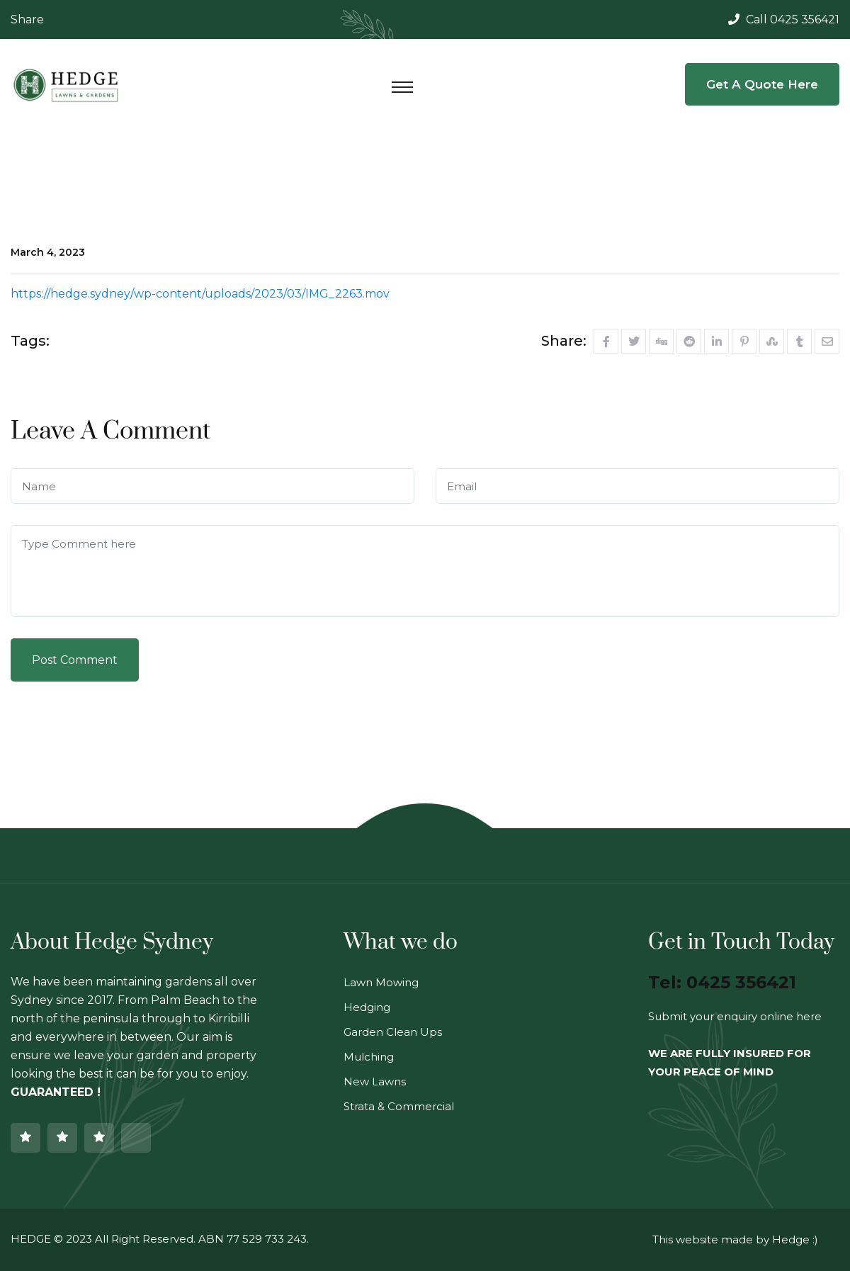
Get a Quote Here (762, 84)
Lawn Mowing (381, 982)
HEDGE (31, 1238)
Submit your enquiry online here (735, 1016)
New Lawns (375, 1081)
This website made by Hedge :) (735, 1239)
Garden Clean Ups (393, 1032)
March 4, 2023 (48, 252)
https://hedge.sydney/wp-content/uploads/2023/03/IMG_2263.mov (200, 293)
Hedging (367, 1007)
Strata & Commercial (399, 1106)
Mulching (369, 1056)
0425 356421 (804, 19)
